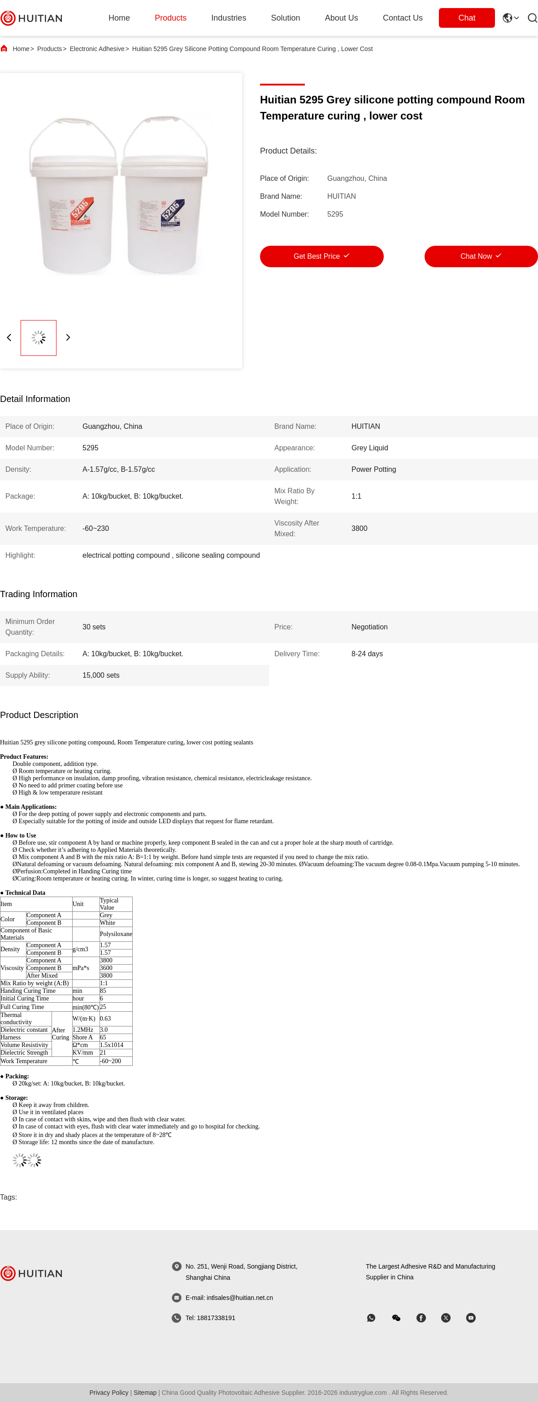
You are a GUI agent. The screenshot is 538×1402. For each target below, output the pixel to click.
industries (228, 17)
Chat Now (476, 256)
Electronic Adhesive (96, 48)
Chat (466, 17)
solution (285, 17)
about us (341, 17)
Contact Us (403, 17)
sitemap (145, 1392)
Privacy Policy (108, 1392)
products (171, 17)
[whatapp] (377, 1318)
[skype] (427, 1318)
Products (49, 48)
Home (119, 17)
